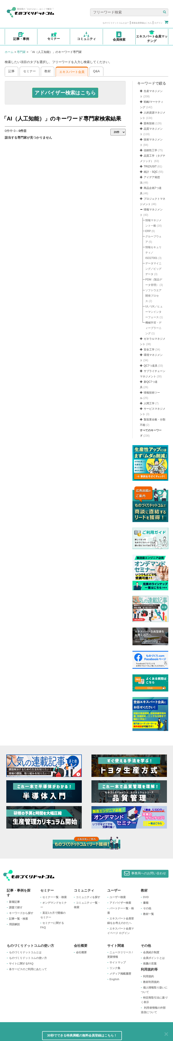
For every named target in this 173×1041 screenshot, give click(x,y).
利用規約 (148, 976)
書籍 (145, 902)
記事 (11, 71)
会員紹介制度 (151, 952)
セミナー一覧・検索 (54, 897)
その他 (147, 908)
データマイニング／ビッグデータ (153, 269)
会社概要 (81, 952)
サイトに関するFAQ (21, 963)
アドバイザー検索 (120, 902)
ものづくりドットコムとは (25, 952)
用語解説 (14, 924)
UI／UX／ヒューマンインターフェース (154, 312)
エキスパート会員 (71, 72)
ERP (148, 231)
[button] (65, 93)
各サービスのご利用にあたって (28, 969)
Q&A (96, 71)
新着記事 (14, 901)
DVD (146, 897)
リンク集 (114, 968)
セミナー (29, 71)
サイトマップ (117, 962)
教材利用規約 (151, 982)
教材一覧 (148, 914)
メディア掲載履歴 (120, 973)
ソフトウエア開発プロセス (153, 296)
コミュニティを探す (88, 897)
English (114, 979)
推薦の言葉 (150, 963)
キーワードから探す (21, 913)
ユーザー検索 (117, 897)
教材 (47, 71)
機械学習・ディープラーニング (153, 328)
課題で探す (16, 907)
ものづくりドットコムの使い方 (28, 958)
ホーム (9, 52)
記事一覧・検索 (18, 918)
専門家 (21, 52)
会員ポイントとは (154, 958)
